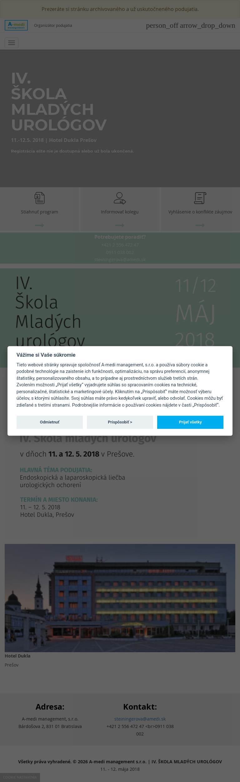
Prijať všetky (190, 422)
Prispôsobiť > (120, 422)
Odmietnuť (49, 422)
